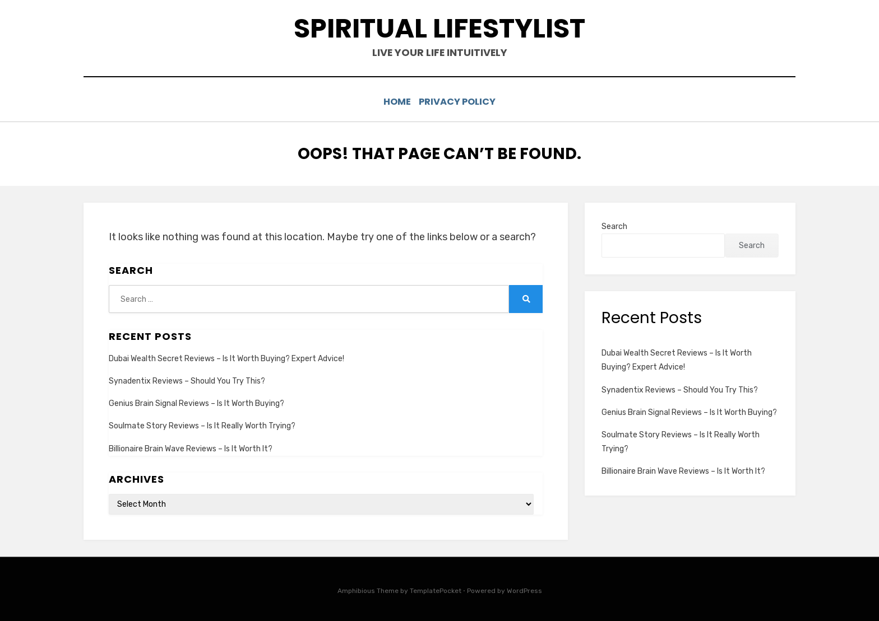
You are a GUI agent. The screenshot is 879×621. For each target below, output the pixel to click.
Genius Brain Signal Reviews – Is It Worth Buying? (196, 402)
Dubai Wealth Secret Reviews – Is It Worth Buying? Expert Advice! (226, 357)
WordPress (524, 590)
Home (393, 102)
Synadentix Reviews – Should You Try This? (187, 380)
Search (614, 225)
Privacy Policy (461, 102)
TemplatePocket (435, 590)
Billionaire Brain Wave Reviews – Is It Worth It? (190, 447)
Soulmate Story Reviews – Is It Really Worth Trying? (202, 424)
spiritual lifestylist (439, 28)
